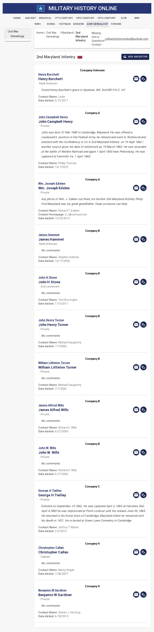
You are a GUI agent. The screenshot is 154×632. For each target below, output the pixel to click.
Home (40, 32)
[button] (76, 74)
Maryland (67, 32)
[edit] (143, 79)
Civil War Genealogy (52, 34)
